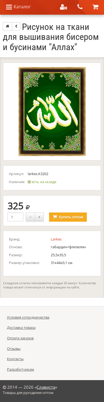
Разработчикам (20, 369)
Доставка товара (21, 327)
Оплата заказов (20, 338)
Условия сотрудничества (28, 317)
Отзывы (14, 348)
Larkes (56, 239)
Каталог (18, 7)
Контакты (15, 358)
